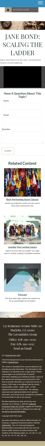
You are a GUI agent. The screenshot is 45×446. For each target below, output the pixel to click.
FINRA (4, 425)
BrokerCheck (13, 362)
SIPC (9, 425)
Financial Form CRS (12, 355)
